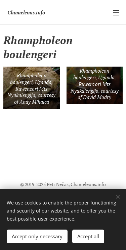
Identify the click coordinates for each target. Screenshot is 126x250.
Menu (116, 12)
